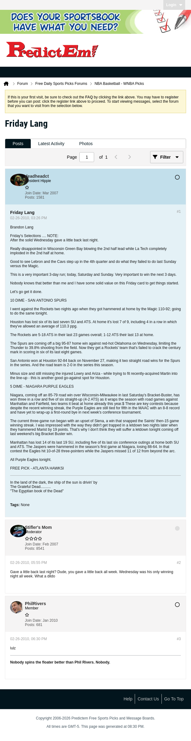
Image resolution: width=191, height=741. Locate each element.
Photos (86, 143)
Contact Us (148, 698)
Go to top (174, 698)
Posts (18, 143)
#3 (179, 639)
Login (174, 5)
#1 (179, 211)
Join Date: (33, 193)
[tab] (18, 144)
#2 (179, 563)
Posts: (30, 197)
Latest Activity (51, 143)
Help (128, 698)
